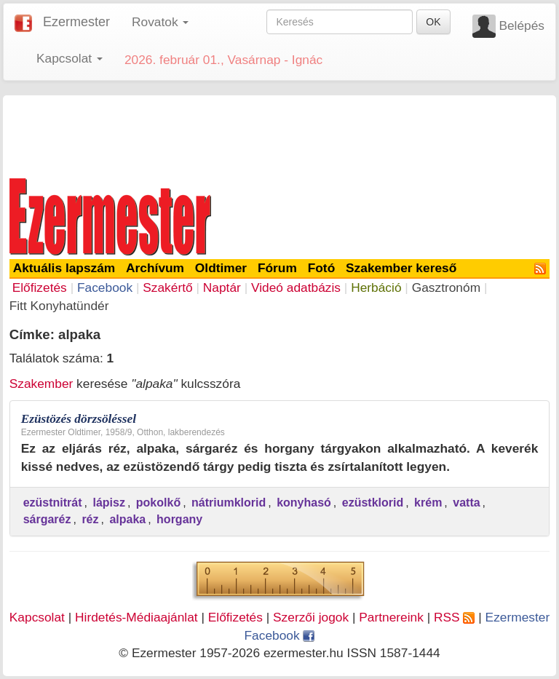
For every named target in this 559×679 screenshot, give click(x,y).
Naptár (222, 287)
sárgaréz (47, 519)
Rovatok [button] (160, 22)
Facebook (104, 287)
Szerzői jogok (311, 617)
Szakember (41, 383)
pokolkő (158, 502)
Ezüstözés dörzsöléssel (78, 419)
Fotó (322, 268)
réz (90, 519)
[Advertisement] (279, 134)
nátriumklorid (228, 502)
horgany (179, 519)
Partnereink (391, 617)
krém (428, 502)
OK (433, 22)
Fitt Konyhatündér (59, 305)
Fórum (277, 268)
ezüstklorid (372, 502)
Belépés (521, 25)
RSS (454, 617)
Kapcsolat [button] (69, 58)
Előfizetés (39, 287)
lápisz (108, 502)
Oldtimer (221, 268)
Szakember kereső (401, 268)
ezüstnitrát (52, 502)
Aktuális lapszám (64, 268)
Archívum (155, 268)
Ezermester (76, 22)
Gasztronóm (446, 287)
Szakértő (167, 287)
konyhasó (304, 502)
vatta (466, 502)
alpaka (127, 519)
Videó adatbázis (296, 287)
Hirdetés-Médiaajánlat (136, 617)
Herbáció (376, 287)
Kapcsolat (37, 617)
